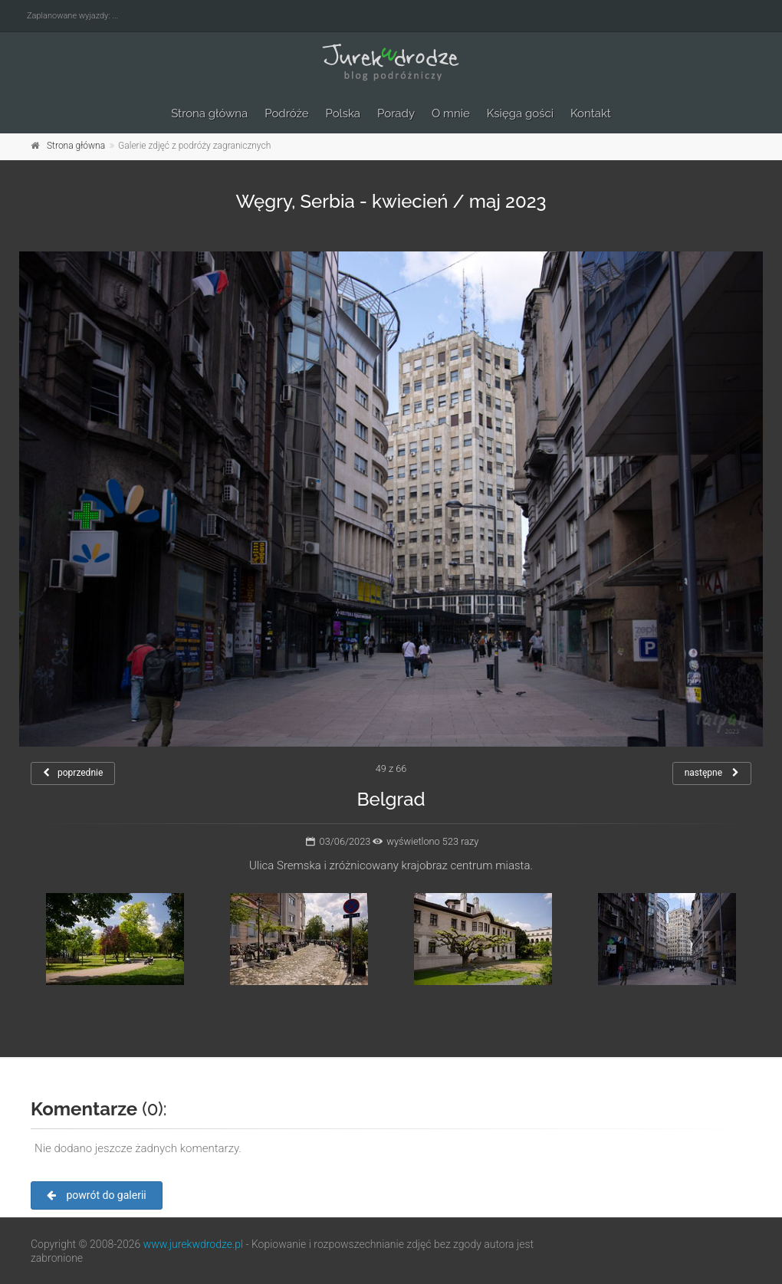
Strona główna (209, 113)
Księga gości (520, 113)
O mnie (451, 113)
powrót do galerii (96, 1195)
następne (712, 772)
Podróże (286, 113)
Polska (343, 113)
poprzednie (73, 772)
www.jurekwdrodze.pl (193, 1244)
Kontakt (590, 113)
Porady (396, 113)
